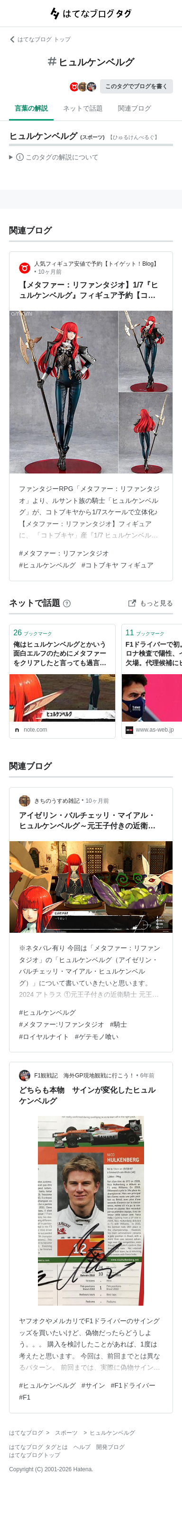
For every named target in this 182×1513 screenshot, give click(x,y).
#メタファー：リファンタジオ (64, 553)
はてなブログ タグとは (38, 1447)
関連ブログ (134, 108)
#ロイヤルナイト (44, 1036)
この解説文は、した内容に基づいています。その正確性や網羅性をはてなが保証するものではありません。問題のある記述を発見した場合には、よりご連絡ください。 (54, 158)
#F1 (24, 1397)
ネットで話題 (83, 108)
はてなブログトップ (34, 1455)
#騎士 (118, 1024)
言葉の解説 (31, 108)
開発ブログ (110, 1447)
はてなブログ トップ (39, 39)
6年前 (147, 1075)
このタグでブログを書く (136, 86)
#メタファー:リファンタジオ (61, 1024)
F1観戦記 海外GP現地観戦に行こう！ (84, 1075)
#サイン (93, 1385)
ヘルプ (82, 1447)
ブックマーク (32, 633)
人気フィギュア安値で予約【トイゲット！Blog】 (96, 263)
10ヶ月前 (49, 272)
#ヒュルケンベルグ (47, 565)
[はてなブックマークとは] (67, 603)
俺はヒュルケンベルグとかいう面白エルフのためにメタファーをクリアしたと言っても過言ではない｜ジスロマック (59, 654)
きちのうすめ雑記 (57, 801)
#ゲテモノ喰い (96, 1036)
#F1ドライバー (133, 1385)
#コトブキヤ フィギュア (118, 565)
